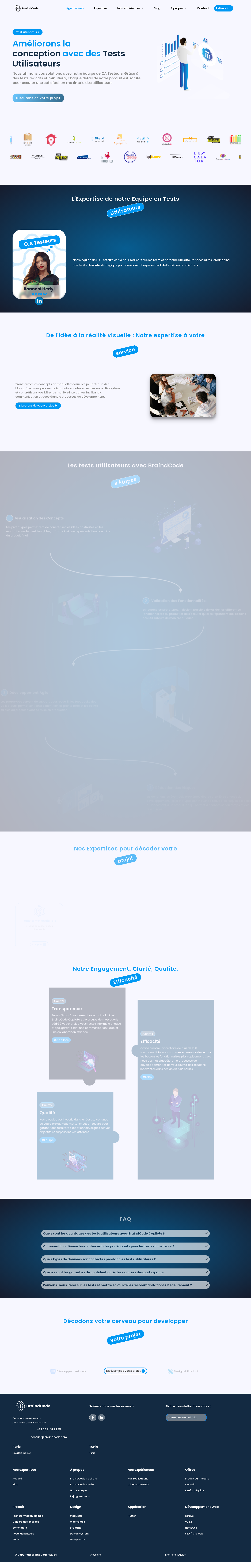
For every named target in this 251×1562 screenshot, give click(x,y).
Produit (18, 1507)
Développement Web (202, 1507)
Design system (79, 1533)
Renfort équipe (194, 1490)
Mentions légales (175, 1554)
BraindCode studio (82, 1484)
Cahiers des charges (26, 1522)
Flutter (132, 1516)
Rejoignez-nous (80, 1496)
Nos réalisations (138, 1478)
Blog (157, 8)
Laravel (189, 1516)
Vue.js (188, 1522)
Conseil (190, 1484)
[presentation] (192, 1429)
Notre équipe (78, 1490)
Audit (16, 1539)
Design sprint (78, 1539)
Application (137, 1507)
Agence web (75, 8)
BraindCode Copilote (83, 1478)
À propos (77, 1469)
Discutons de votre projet (38, 406)
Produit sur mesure (197, 1478)
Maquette (76, 1516)
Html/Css (191, 1527)
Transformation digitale (28, 1516)
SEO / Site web (194, 1533)
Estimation (223, 8)
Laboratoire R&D (138, 1484)
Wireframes (77, 1522)
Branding (76, 1527)
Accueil (17, 1478)
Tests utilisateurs (23, 1533)
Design (75, 1507)
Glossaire (95, 1554)
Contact (203, 8)
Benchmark (20, 1527)
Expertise (100, 8)
